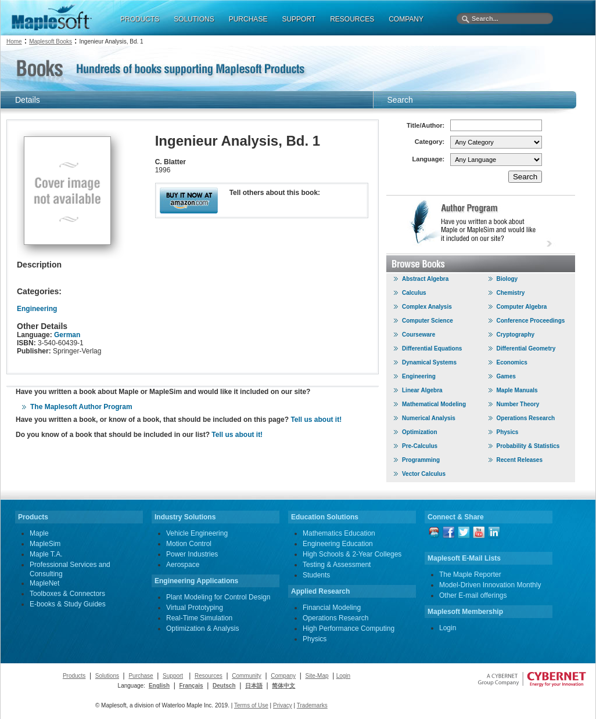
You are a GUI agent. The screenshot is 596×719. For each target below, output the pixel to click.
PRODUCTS (139, 19)
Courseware (418, 334)
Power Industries (192, 554)
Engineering (37, 309)
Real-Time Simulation (199, 618)
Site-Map (317, 676)
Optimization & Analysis (202, 628)
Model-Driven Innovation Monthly (490, 585)
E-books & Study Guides (68, 604)
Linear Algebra (422, 390)
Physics (508, 432)
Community (246, 676)
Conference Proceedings (531, 320)
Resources (208, 676)
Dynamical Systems (429, 362)
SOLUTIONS (194, 19)
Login (447, 628)
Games (506, 376)
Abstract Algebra (425, 279)
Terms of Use (251, 705)
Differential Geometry (526, 348)
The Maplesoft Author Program (81, 407)
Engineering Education (338, 544)
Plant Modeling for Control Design (218, 597)
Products (74, 676)
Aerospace (182, 565)
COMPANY (406, 19)
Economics (512, 362)
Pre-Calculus (419, 446)
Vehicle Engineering (197, 533)
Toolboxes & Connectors (67, 594)
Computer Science (427, 320)
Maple (39, 533)
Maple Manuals (517, 390)
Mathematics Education (339, 533)
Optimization (419, 432)
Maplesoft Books (50, 41)
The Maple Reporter (470, 574)
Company (283, 676)
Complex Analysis (427, 307)
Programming (421, 460)
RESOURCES (352, 19)
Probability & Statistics (528, 446)
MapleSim (45, 544)
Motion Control (188, 544)
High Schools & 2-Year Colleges (352, 554)
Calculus (414, 293)
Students (316, 575)
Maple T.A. (46, 554)
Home (14, 41)
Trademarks (312, 705)
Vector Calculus (424, 474)
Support (173, 676)
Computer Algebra (522, 307)
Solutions (107, 676)
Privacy (282, 705)
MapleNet (44, 583)
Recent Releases (520, 460)
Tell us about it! (316, 419)
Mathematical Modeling (434, 404)
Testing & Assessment (337, 565)
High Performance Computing (348, 628)
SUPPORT (298, 19)
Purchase (140, 676)
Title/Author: (425, 125)
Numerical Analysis (428, 418)
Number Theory (518, 404)
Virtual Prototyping (194, 608)
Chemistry (511, 293)
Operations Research (526, 418)
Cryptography (516, 334)
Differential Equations (432, 348)
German (67, 335)
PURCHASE (248, 19)
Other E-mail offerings (473, 595)
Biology (507, 279)
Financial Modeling (332, 608)
